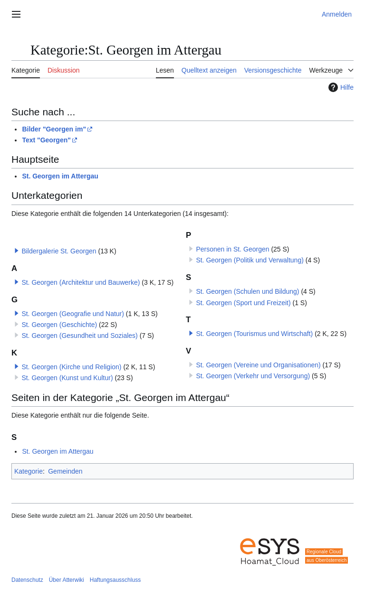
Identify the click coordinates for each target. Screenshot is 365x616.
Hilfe (340, 87)
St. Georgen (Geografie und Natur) (72, 313)
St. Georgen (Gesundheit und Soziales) (79, 335)
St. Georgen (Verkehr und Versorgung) (253, 376)
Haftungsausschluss (115, 580)
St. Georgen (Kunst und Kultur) (67, 378)
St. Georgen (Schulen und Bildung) (247, 291)
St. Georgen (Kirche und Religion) (71, 367)
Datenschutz (27, 580)
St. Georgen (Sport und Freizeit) (243, 303)
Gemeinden (65, 471)
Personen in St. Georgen (232, 249)
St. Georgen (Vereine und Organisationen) (258, 365)
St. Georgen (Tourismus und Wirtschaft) (254, 333)
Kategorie (28, 471)
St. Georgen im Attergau (60, 176)
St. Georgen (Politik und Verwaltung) (249, 260)
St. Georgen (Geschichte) (59, 324)
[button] (16, 250)
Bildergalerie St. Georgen (58, 251)
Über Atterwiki (66, 580)
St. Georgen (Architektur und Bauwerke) (80, 282)
